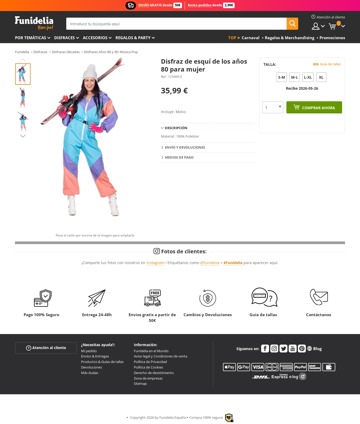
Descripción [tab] (176, 127)
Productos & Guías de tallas (102, 361)
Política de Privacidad (150, 361)
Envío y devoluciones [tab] (185, 147)
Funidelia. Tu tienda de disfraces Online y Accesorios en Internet (34, 23)
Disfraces (64, 37)
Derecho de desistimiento (154, 372)
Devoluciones (91, 367)
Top (232, 37)
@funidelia (209, 262)
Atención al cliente (46, 347)
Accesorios (95, 37)
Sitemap (140, 383)
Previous (23, 60)
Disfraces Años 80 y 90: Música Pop (111, 51)
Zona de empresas (148, 378)
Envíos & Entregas (95, 356)
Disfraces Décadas (66, 51)
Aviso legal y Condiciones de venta (160, 356)
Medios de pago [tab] (179, 157)
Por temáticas (30, 37)
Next (23, 136)
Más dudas (89, 372)
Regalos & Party (132, 37)
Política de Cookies (148, 367)
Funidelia (22, 51)
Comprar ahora (318, 107)
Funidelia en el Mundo (151, 351)
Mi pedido (89, 351)
